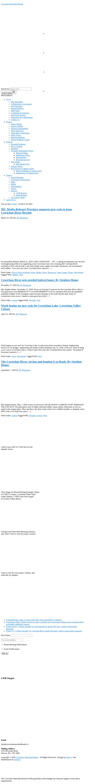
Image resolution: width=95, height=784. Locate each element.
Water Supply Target (65, 272)
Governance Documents (20, 180)
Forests (39, 416)
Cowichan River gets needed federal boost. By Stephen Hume (39, 280)
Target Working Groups (20, 140)
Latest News (11, 200)
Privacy (4, 671)
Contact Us (15, 120)
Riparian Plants (22, 153)
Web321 (17, 760)
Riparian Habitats (18, 137)
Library (9, 175)
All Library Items (18, 197)
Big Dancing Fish (23, 160)
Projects (9, 142)
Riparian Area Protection (11, 696)
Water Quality (16, 124)
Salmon (15, 275)
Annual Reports (7, 667)
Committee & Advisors (20, 113)
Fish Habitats (21, 157)
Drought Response (18, 144)
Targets (9, 122)
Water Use (5, 690)
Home (3, 658)
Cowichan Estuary (8, 705)
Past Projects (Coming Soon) (22, 169)
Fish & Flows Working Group (23, 272)
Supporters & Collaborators (22, 117)
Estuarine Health (7, 685)
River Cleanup (16, 146)
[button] (7, 95)
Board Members (17, 108)
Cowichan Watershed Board (12, 4)
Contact (4, 662)
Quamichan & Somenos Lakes (13, 703)
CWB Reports (21, 193)
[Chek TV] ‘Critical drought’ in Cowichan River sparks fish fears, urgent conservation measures (44, 631)
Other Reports (21, 195)
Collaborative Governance (21, 104)
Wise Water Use (17, 131)
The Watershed (17, 102)
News (44, 272)
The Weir (4, 707)
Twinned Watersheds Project (22, 151)
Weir (21, 275)
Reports (14, 191)
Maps (13, 182)
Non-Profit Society (18, 115)
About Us (5, 660)
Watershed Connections (20, 133)
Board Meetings (17, 177)
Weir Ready (15, 162)
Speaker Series (17, 166)
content (14, 300)
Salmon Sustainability (19, 128)
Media (13, 184)
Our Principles (16, 106)
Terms (3, 673)
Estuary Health (17, 126)
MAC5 (69, 757)
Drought (32, 300)
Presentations (16, 186)
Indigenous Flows (23, 155)
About (8, 100)
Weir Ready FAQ (22, 164)
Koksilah (14, 149)
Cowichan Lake (7, 701)
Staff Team (15, 111)
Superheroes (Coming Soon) (27, 173)
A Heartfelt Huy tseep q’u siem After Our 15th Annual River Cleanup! (34, 620)
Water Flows (16, 135)
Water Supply (6, 694)
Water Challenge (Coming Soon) (29, 171)
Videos (13, 189)
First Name (5, 635)
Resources (52, 272)
